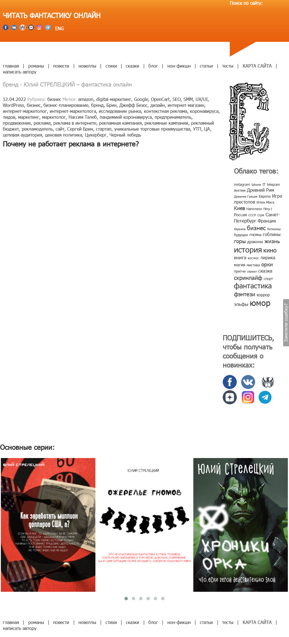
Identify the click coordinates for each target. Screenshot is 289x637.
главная (11, 66)
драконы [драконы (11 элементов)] (255, 241)
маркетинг (28, 117)
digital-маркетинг (113, 99)
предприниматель (173, 117)
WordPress (13, 105)
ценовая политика (63, 135)
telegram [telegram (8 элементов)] (273, 184)
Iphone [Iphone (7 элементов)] (256, 184)
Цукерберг (96, 135)
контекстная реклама (165, 111)
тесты (227, 66)
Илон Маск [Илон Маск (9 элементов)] (265, 202)
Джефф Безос (133, 105)
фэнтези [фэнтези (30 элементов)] (244, 293)
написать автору (19, 72)
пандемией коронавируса (126, 117)
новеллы (87, 66)
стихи (111, 66)
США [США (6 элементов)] (260, 215)
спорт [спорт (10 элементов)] (268, 278)
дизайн (157, 105)
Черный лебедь (125, 135)
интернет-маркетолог (25, 111)
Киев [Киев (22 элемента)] (239, 208)
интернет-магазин (186, 105)
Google (141, 99)
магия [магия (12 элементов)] (239, 264)
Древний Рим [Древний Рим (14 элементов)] (260, 190)
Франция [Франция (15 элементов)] (267, 221)
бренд (97, 105)
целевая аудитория (22, 135)
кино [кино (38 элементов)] (270, 250)
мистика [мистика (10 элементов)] (253, 265)
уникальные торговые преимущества (152, 129)
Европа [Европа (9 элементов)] (265, 196)
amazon (85, 99)
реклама (42, 123)
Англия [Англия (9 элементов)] (240, 190)
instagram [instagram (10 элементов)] (242, 184)
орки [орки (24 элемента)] (267, 263)
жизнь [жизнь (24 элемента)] (272, 240)
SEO (176, 99)
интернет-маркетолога (73, 111)
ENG (59, 28)
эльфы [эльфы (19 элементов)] (241, 304)
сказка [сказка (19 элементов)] (265, 270)
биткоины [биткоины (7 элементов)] (274, 229)
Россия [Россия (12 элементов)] (240, 214)
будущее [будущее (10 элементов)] (241, 234)
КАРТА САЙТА (257, 66)
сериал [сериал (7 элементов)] (252, 271)
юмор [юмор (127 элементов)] (260, 302)
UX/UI (202, 99)
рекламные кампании (166, 123)
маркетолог (54, 117)
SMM (188, 99)
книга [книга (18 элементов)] (240, 257)
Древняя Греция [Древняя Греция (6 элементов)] (245, 196)
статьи (206, 66)
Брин (111, 105)
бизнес (54, 99)
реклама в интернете (74, 123)
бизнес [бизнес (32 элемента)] (256, 227)
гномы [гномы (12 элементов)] (255, 234)
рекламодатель (37, 129)
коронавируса (204, 111)
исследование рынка (120, 111)
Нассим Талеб (83, 117)
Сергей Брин (80, 129)
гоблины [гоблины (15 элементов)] (272, 234)
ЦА (207, 129)
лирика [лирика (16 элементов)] (267, 257)
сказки (132, 66)
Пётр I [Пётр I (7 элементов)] (267, 209)
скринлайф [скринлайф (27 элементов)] (248, 277)
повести (61, 66)
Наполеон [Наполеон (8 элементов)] (254, 208)
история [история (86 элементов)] (248, 249)
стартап (103, 129)
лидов (9, 117)
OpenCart (160, 99)
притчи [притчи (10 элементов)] (240, 271)
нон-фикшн (179, 66)
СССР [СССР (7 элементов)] (252, 215)
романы (36, 66)
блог (153, 66)
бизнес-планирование (65, 105)
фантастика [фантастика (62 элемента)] (253, 285)
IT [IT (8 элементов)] (264, 184)
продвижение (17, 123)
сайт (60, 129)
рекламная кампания (120, 123)
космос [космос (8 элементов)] (253, 258)
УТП (197, 129)
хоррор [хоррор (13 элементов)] (263, 294)
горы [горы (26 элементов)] (240, 240)
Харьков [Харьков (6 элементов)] (240, 229)
